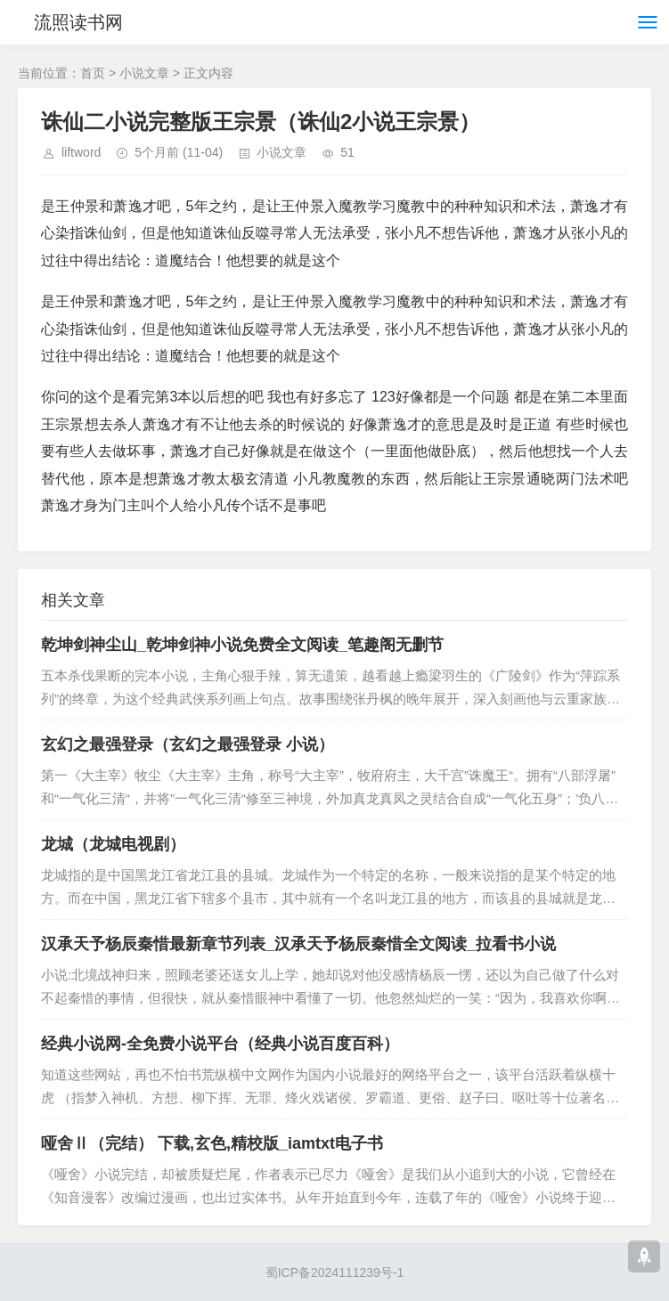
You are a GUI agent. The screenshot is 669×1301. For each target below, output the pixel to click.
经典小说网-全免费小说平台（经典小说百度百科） (220, 1044)
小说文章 (144, 73)
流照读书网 (78, 22)
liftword (81, 152)
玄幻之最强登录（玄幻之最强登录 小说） (187, 744)
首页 (92, 73)
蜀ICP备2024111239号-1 (334, 1272)
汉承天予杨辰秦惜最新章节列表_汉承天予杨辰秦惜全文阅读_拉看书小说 (298, 944)
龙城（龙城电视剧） (113, 844)
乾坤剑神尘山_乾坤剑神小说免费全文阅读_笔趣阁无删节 (242, 645)
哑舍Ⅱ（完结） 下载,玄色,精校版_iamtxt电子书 (212, 1143)
